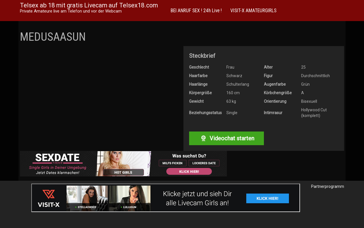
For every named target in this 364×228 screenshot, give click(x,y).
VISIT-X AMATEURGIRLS (253, 10)
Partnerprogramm (327, 186)
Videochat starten (226, 138)
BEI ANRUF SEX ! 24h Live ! (196, 10)
